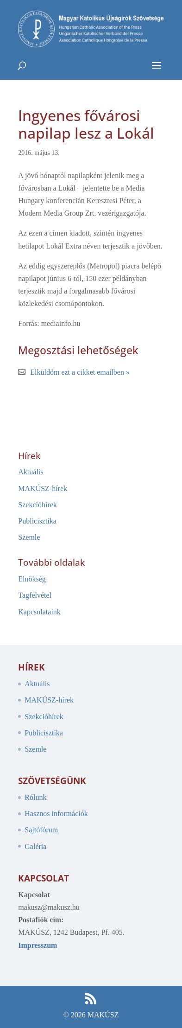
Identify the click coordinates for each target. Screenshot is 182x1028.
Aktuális (30, 472)
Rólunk (35, 797)
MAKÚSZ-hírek (42, 488)
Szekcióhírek (37, 505)
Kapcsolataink (39, 612)
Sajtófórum (41, 830)
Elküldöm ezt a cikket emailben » (80, 372)
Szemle (29, 537)
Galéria (35, 846)
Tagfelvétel (34, 595)
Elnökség (32, 579)
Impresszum (37, 945)
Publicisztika (37, 521)
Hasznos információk (56, 813)
